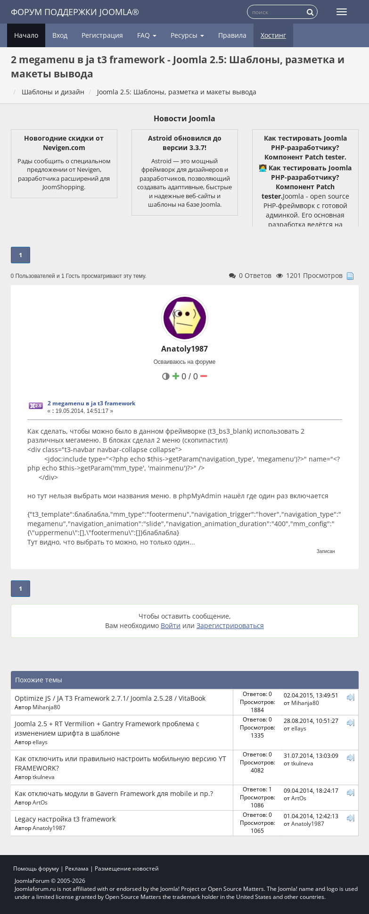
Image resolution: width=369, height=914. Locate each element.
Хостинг (273, 35)
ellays (40, 742)
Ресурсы (187, 35)
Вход (59, 35)
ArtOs (40, 802)
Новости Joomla (184, 118)
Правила (232, 35)
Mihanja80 (46, 707)
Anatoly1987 (184, 349)
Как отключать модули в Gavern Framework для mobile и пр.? (114, 793)
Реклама (77, 868)
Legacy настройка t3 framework (65, 818)
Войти (170, 625)
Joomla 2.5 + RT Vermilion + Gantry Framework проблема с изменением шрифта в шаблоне (107, 728)
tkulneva (44, 776)
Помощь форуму (36, 868)
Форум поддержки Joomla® (75, 11)
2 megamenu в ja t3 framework (91, 403)
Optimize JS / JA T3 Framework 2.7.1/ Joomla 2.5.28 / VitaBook (110, 698)
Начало (26, 35)
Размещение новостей (127, 868)
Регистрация (102, 35)
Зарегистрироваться (230, 625)
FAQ (146, 35)
